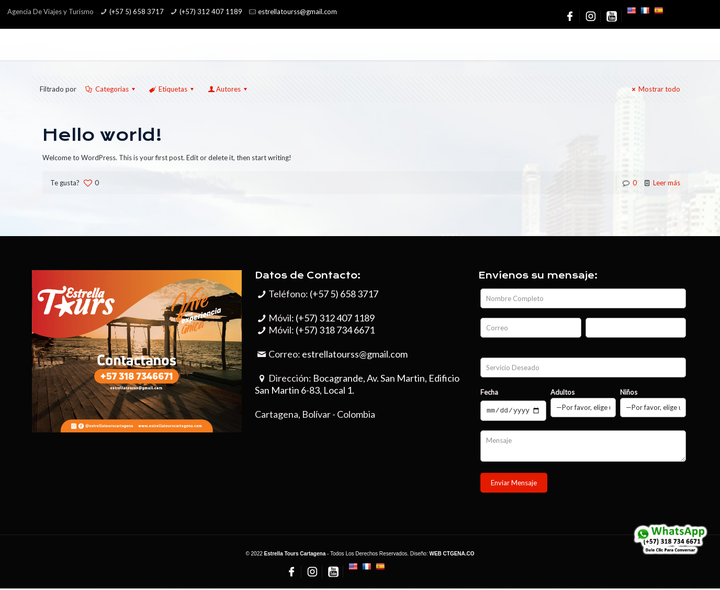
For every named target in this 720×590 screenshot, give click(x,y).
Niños (653, 402)
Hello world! (102, 135)
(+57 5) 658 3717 (136, 11)
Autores (228, 89)
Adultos (583, 402)
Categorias (111, 89)
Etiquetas (172, 89)
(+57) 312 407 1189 (210, 11)
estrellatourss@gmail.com (355, 354)
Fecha (489, 392)
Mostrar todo (654, 89)
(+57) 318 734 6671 (335, 330)
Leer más (666, 183)
